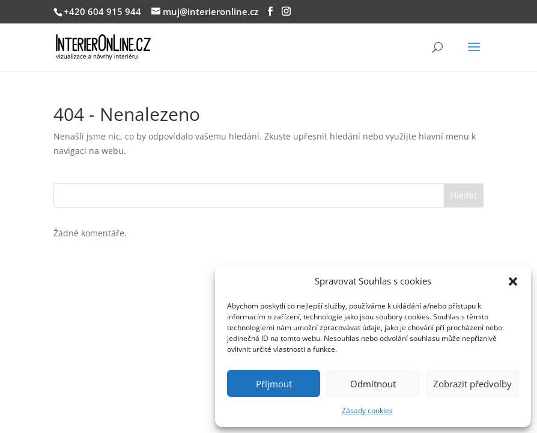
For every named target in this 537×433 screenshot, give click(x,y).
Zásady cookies (367, 410)
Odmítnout (373, 384)
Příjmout (274, 384)
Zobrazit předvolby (472, 384)
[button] (513, 281)
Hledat (464, 195)
